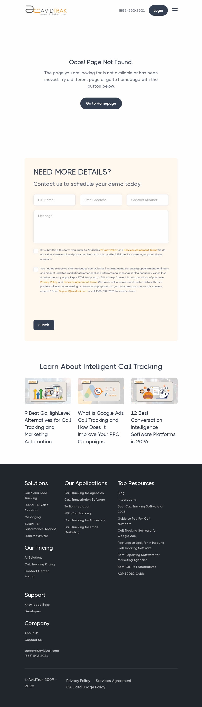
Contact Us (33, 640)
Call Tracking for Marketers (85, 520)
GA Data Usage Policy (85, 687)
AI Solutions (33, 557)
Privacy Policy (109, 250)
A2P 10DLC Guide (131, 573)
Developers (33, 611)
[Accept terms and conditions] (35, 251)
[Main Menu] (175, 10)
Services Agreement (113, 680)
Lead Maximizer (36, 536)
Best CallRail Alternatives (137, 567)
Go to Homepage (101, 103)
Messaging (33, 517)
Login (158, 10)
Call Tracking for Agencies (84, 493)
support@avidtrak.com (42, 650)
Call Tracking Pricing (40, 564)
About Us (31, 633)
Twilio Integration (77, 506)
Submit (43, 325)
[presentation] (67, 309)
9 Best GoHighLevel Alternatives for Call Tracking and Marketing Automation (48, 427)
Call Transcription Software (85, 499)
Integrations (127, 499)
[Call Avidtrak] (132, 10)
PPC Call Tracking (78, 513)
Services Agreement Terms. (140, 250)
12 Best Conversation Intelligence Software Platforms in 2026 (153, 427)
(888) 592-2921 (105, 291)
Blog (121, 493)
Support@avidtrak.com (73, 291)
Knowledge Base (37, 604)
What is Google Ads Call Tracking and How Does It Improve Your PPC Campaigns (101, 427)
